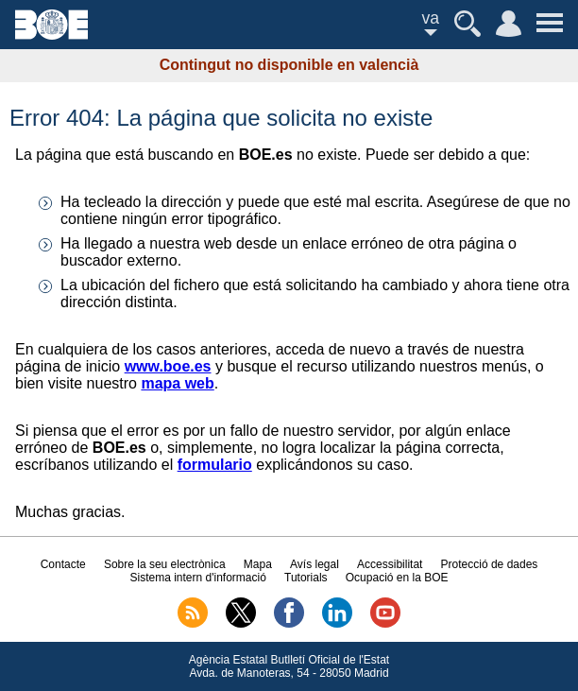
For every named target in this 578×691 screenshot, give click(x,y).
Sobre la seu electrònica (165, 564)
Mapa (258, 564)
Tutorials (306, 577)
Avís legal (314, 564)
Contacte (63, 564)
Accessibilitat (389, 564)
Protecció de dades (489, 564)
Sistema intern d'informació (197, 577)
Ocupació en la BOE (397, 577)
